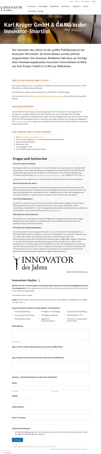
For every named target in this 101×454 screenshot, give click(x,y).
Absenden (17, 440)
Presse (77, 1)
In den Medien (85, 1)
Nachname (55, 391)
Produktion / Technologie (50, 312)
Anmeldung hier (54, 210)
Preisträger (43, 6)
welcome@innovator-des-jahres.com (47, 175)
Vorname (15, 391)
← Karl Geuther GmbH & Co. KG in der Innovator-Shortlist (34, 447)
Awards (76, 6)
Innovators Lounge (35, 11)
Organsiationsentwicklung (77, 312)
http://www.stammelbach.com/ (32, 137)
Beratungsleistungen (23, 319)
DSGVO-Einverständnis (22, 429)
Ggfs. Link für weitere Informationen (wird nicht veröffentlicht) (37, 347)
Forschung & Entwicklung (24, 315)
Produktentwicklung (22, 312)
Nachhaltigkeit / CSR (75, 315)
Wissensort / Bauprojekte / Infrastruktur (77, 320)
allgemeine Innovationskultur (48, 320)
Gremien (65, 6)
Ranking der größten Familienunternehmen (47, 96)
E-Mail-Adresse (18, 407)
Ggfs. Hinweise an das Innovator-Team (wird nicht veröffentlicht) (38, 358)
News (71, 1)
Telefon (15, 396)
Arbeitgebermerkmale (49, 315)
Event (85, 6)
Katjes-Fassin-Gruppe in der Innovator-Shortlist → (70, 449)
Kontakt (94, 1)
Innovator (32, 6)
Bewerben (54, 6)
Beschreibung (17, 326)
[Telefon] (21, 401)
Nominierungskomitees (24, 121)
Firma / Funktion (19, 418)
